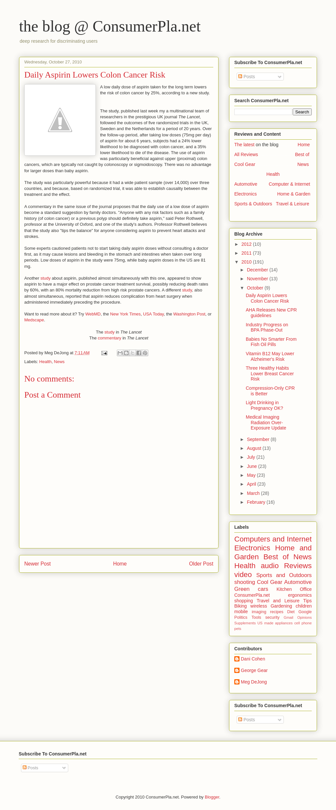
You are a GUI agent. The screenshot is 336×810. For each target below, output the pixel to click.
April (252, 484)
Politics (240, 617)
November (258, 278)
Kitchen (284, 589)
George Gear (254, 670)
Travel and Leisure (278, 600)
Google (305, 612)
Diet (290, 612)
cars (263, 589)
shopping (243, 600)
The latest (244, 144)
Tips (307, 600)
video (243, 574)
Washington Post (189, 314)
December (258, 269)
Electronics (245, 194)
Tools (256, 617)
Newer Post (37, 564)
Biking (240, 606)
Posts (246, 76)
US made (265, 623)
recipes (277, 612)
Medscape (34, 319)
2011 (247, 253)
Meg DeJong (254, 681)
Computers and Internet (273, 539)
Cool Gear (244, 164)
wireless (258, 606)
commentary (109, 338)
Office (306, 589)
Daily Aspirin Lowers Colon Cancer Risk (267, 298)
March (254, 493)
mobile (241, 611)
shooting (244, 582)
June (252, 466)
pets (237, 629)
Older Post (201, 564)
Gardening (281, 606)
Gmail (288, 617)
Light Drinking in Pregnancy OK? (264, 405)
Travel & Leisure (292, 203)
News (59, 361)
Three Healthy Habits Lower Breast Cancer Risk (270, 373)
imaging (259, 612)
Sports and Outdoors (284, 575)
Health (45, 361)
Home (120, 564)
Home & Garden (293, 194)
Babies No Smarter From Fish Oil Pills (271, 341)
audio (270, 566)
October (255, 287)
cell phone (303, 623)
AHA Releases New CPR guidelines (271, 312)
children (304, 606)
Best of (302, 154)
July (251, 457)
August (254, 448)
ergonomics (300, 595)
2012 (247, 244)
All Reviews (246, 154)
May (252, 475)
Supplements (245, 623)
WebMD (93, 314)
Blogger (212, 797)
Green (242, 589)
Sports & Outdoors (253, 203)
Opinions (304, 617)
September (258, 439)
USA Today (153, 314)
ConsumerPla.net (252, 595)
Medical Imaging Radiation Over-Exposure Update (266, 422)
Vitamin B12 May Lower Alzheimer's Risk (270, 356)
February (256, 502)
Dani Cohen (253, 658)
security (272, 617)
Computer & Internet (289, 184)
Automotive (245, 184)
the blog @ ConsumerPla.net (109, 26)
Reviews (298, 566)
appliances (284, 623)
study (45, 278)
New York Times (125, 314)
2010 (247, 262)
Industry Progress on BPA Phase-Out (267, 327)
